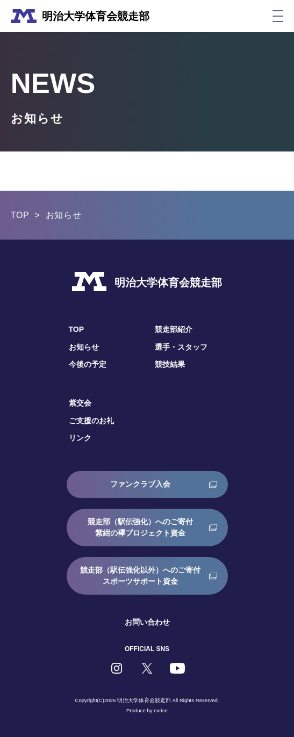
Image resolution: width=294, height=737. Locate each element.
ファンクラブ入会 (140, 484)
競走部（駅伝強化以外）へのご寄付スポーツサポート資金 (140, 576)
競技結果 (170, 364)
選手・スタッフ (181, 347)
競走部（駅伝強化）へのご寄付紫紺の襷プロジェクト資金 (140, 527)
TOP (20, 215)
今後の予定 (87, 364)
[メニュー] (278, 16)
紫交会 (80, 403)
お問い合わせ (147, 622)
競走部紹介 (173, 329)
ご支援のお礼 (91, 420)
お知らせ (84, 347)
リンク (80, 437)
